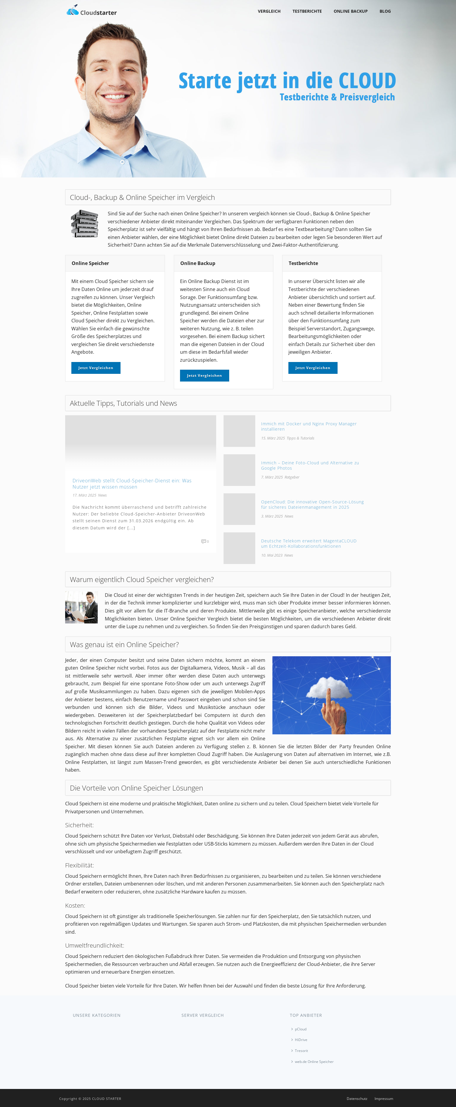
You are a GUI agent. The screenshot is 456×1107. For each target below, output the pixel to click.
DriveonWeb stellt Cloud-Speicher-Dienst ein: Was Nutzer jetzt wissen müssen (132, 483)
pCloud (298, 1029)
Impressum (384, 1098)
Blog (385, 11)
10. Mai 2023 (271, 555)
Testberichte (307, 11)
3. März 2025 (272, 516)
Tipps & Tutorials (300, 438)
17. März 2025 (84, 495)
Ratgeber (292, 477)
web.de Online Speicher (312, 1061)
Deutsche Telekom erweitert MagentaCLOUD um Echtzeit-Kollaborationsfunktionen (309, 543)
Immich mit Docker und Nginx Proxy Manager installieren (309, 426)
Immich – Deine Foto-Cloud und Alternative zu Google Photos (310, 465)
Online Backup (351, 11)
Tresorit (299, 1050)
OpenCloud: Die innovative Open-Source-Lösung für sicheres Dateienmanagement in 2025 (312, 504)
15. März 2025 (273, 438)
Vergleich (269, 11)
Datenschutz (357, 1098)
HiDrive (299, 1039)
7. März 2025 (272, 477)
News (102, 495)
